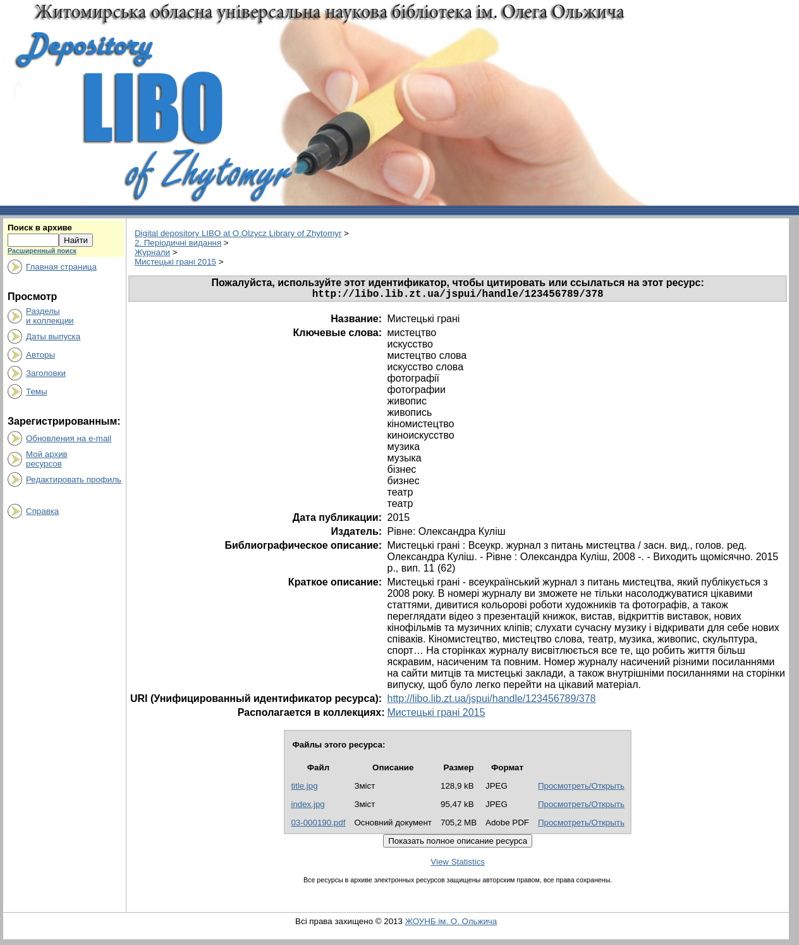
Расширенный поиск (42, 250)
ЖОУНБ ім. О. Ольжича (451, 924)
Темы (36, 391)
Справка (42, 511)
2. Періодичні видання (178, 242)
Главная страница (61, 267)
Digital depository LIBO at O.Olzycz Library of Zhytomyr (238, 233)
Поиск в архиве (40, 227)
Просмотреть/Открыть (581, 788)
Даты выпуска (53, 336)
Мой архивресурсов (47, 458)
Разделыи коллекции (50, 315)
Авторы (40, 355)
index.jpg (307, 806)
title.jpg (304, 788)
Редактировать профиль (73, 479)
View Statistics (457, 864)
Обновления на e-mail (68, 438)
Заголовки (46, 373)
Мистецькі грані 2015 (175, 261)
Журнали (152, 252)
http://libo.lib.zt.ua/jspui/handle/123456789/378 (491, 701)
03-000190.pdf (318, 825)
